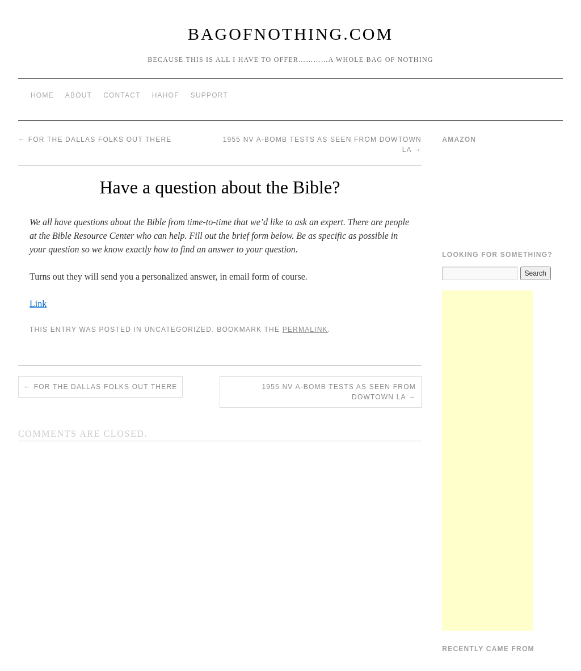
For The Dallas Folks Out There (94, 140)
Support (209, 95)
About (78, 95)
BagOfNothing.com (290, 33)
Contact (122, 95)
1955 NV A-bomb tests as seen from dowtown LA (338, 392)
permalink (305, 330)
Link (38, 304)
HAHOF (165, 95)
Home (42, 95)
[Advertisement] (487, 460)
